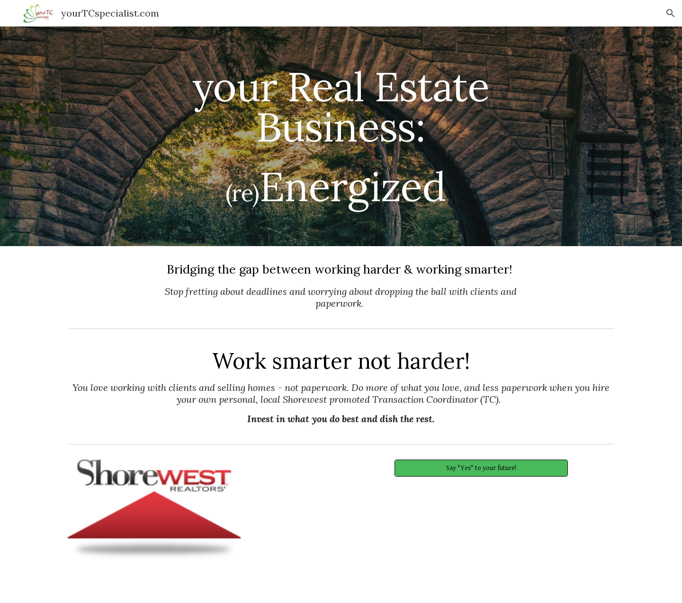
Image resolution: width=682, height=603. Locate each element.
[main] (341, 136)
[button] (670, 13)
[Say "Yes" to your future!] (481, 468)
